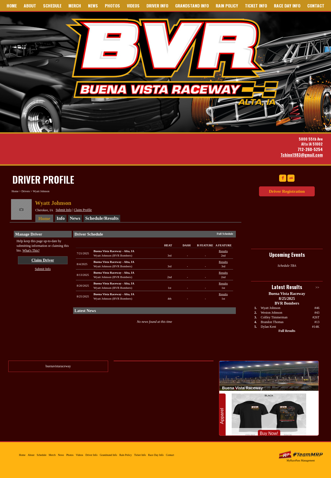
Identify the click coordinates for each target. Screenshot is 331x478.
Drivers (26, 191)
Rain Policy (227, 5)
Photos (112, 5)
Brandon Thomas (272, 322)
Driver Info (157, 5)
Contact (315, 5)
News (93, 5)
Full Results (286, 331)
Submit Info (64, 210)
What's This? (30, 250)
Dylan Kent (268, 327)
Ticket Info (256, 5)
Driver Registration (287, 191)
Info (61, 218)
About (30, 5)
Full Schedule (225, 233)
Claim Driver (42, 260)
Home (12, 5)
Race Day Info (287, 5)
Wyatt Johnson (270, 308)
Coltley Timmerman (274, 317)
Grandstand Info (192, 5)
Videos (133, 5)
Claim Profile (83, 210)
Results (223, 251)
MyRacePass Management (301, 460)
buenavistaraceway (58, 366)
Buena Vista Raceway (174, 61)
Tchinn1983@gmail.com (302, 155)
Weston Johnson (271, 313)
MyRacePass (300, 454)
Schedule (52, 5)
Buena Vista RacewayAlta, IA (114, 251)
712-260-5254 (310, 149)
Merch (74, 5)
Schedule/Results (102, 218)
